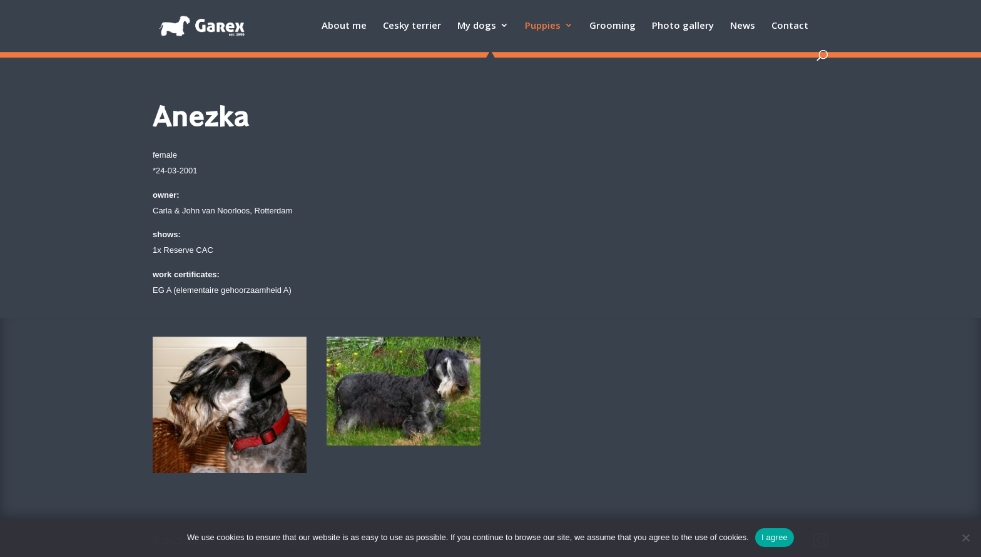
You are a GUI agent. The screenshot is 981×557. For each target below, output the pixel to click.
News (742, 26)
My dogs (476, 26)
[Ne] (965, 537)
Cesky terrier (412, 26)
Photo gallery (683, 26)
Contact (789, 26)
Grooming (612, 26)
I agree (774, 537)
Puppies (543, 26)
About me (344, 26)
